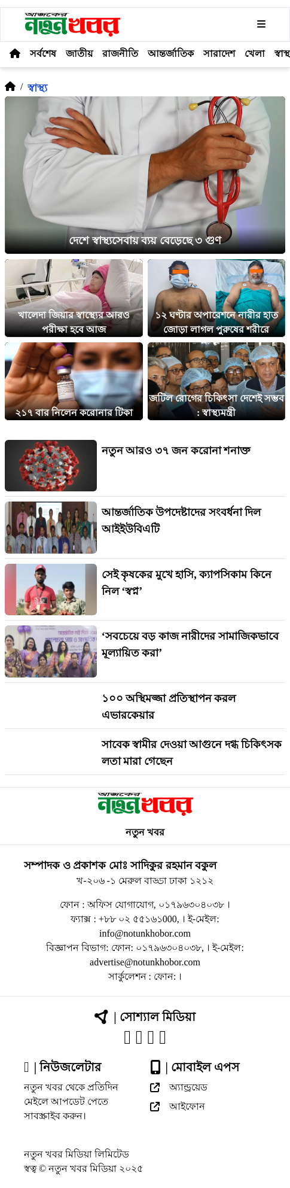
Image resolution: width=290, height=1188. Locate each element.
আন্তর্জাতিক (171, 53)
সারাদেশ (219, 53)
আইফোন (177, 1106)
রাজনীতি (120, 53)
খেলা (255, 53)
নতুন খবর (145, 832)
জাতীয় (79, 53)
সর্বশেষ (43, 53)
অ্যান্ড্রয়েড (178, 1087)
